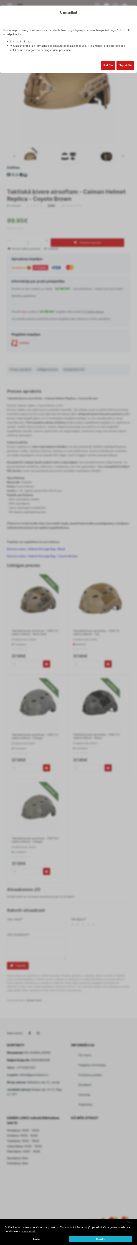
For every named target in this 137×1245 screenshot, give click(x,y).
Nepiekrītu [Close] (125, 65)
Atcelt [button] (130, 1222)
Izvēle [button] (36, 1239)
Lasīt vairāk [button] (29, 1231)
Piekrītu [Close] (108, 65)
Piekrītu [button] (100, 1239)
